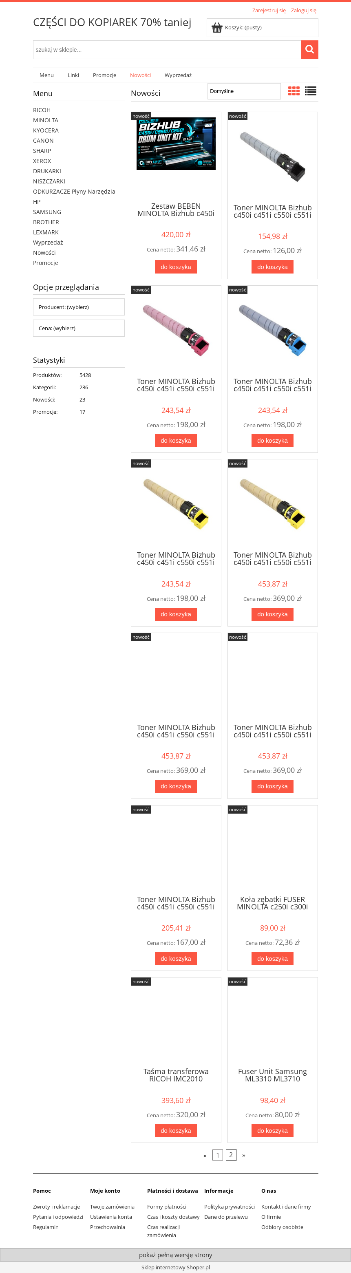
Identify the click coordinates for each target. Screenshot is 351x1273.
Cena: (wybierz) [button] (57, 328)
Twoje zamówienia (112, 1206)
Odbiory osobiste (282, 1227)
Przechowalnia (107, 1227)
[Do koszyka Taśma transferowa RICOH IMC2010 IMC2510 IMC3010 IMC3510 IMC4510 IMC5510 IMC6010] (175, 1131)
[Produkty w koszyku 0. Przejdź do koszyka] (237, 27)
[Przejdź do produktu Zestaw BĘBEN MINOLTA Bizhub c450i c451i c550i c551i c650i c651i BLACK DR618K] (176, 156)
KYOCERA (46, 130)
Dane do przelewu (226, 1216)
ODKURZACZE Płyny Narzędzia (74, 191)
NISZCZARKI (49, 181)
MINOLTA (45, 120)
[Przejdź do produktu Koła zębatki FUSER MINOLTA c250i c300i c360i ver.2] (272, 849)
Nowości (44, 252)
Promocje (45, 263)
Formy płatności (166, 1206)
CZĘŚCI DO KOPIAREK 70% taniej (112, 22)
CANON (43, 140)
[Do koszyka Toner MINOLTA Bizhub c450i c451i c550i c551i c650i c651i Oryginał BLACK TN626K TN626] (175, 958)
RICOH (42, 110)
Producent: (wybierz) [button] (64, 307)
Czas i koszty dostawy (173, 1216)
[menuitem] (47, 75)
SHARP (42, 150)
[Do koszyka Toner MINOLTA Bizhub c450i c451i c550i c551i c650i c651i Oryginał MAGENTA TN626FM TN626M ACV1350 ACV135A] (175, 786)
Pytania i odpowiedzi (58, 1216)
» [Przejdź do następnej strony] (243, 1155)
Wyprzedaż (48, 242)
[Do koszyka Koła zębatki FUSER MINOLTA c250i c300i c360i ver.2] (272, 958)
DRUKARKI (47, 171)
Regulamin (46, 1227)
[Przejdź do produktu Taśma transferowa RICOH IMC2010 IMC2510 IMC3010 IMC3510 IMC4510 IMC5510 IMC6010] (176, 1021)
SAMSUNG (47, 212)
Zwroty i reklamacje (56, 1206)
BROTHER (46, 222)
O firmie (271, 1216)
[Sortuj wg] (244, 91)
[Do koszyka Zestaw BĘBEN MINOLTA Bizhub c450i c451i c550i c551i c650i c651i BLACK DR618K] (175, 267)
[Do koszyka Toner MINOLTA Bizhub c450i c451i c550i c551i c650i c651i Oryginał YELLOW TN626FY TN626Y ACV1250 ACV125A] (272, 614)
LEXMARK (46, 232)
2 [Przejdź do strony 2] (231, 1155)
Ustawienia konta (111, 1216)
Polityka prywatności (229, 1206)
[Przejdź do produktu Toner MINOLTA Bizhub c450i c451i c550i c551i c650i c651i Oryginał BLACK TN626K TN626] (176, 849)
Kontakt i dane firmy (286, 1206)
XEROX (42, 161)
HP (36, 201)
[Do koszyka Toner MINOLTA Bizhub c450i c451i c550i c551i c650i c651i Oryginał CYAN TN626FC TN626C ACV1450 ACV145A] (272, 786)
